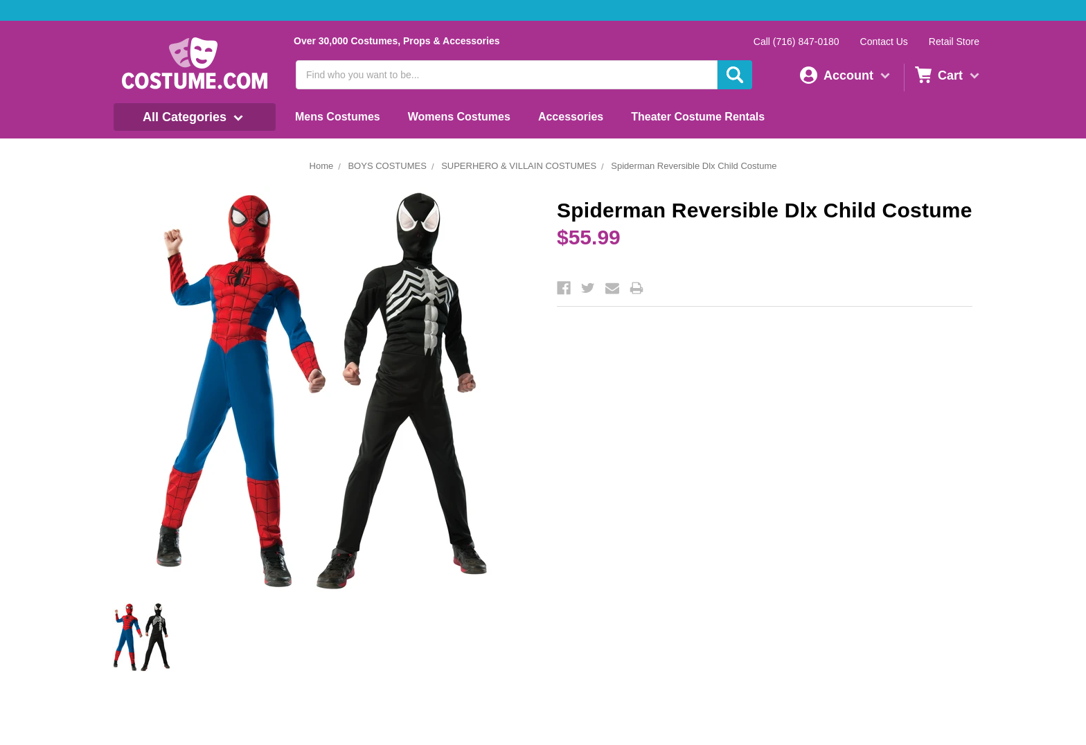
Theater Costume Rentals (698, 117)
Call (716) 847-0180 (796, 41)
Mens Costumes (337, 117)
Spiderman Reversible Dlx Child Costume (693, 166)
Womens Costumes (459, 117)
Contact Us (884, 41)
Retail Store (954, 41)
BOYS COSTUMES (387, 166)
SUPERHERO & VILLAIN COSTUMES (518, 166)
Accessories (570, 117)
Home (322, 166)
